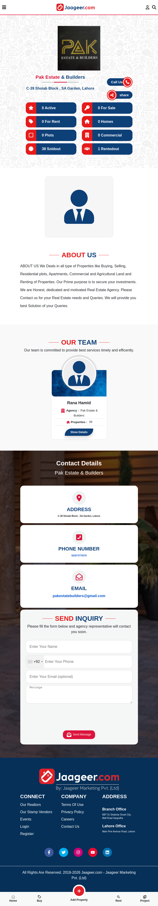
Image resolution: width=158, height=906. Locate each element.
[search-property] (79, 891)
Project (145, 898)
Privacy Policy (72, 815)
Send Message (79, 738)
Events (25, 823)
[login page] (147, 7)
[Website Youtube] (92, 855)
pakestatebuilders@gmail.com (79, 596)
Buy (39, 898)
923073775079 (79, 555)
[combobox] (35, 661)
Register (27, 837)
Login (24, 830)
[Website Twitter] (63, 855)
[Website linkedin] (107, 855)
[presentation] (79, 721)
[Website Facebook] (49, 855)
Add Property (79, 898)
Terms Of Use (72, 808)
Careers (67, 823)
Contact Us (70, 830)
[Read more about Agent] (79, 373)
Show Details (79, 432)
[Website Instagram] (78, 855)
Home (13, 898)
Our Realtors (30, 808)
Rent (118, 898)
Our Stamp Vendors (36, 815)
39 (90, 422)
